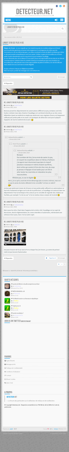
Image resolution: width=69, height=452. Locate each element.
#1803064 (8, 130)
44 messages (61, 77)
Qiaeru (21, 433)
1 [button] (61, 264)
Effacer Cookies (9, 379)
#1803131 (8, 225)
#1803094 (8, 205)
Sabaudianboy (13, 137)
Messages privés (9, 364)
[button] (58, 264)
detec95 (17, 225)
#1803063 (8, 105)
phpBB (11, 429)
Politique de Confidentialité (13, 368)
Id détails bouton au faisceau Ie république (24, 299)
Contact (7, 375)
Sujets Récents (9, 361)
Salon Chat (8, 383)
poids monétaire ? (17, 313)
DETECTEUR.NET (34, 11)
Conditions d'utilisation (12, 372)
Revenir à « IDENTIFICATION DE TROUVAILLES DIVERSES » (20, 271)
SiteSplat (56, 429)
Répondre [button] (8, 83)
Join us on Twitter (17, 321)
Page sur (52, 258)
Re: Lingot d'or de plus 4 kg (14, 102)
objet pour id (16, 306)
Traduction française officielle (10, 433)
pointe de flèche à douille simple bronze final (25, 284)
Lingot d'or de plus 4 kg (13, 42)
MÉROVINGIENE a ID (18, 291)
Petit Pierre (18, 105)
